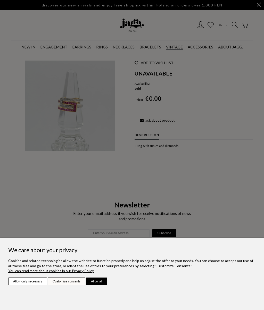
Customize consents (66, 281)
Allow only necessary (27, 281)
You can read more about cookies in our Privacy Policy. (51, 271)
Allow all (96, 281)
